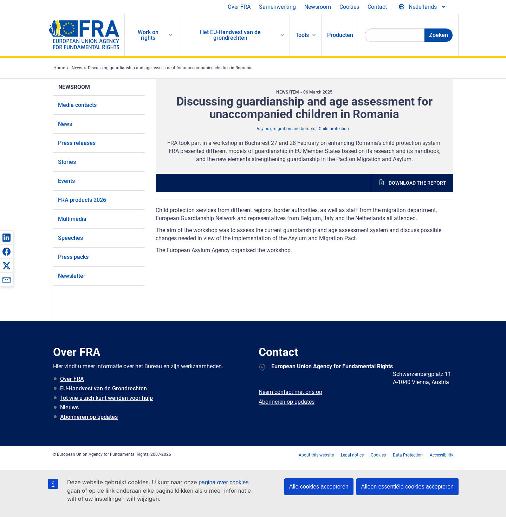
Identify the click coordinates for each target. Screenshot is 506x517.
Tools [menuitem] (302, 35)
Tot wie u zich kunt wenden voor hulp (106, 398)
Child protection (334, 128)
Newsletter (71, 276)
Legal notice (352, 455)
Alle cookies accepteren (319, 487)
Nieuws (69, 407)
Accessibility (441, 455)
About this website (316, 455)
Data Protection (408, 455)
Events (66, 181)
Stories (67, 162)
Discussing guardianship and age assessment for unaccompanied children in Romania (170, 67)
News (77, 67)
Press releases (77, 143)
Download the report (417, 183)
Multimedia (72, 219)
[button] (6, 237)
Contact (377, 7)
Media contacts (77, 105)
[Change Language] (423, 7)
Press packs (73, 257)
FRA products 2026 (82, 200)
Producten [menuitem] (340, 35)
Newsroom (317, 7)
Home (59, 67)
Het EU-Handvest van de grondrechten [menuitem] (230, 35)
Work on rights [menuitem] (148, 35)
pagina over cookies (223, 482)
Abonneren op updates (89, 417)
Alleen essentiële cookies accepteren (407, 487)
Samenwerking (277, 7)
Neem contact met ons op (290, 392)
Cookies (349, 7)
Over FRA (239, 7)
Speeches (70, 238)
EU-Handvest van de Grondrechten (103, 388)
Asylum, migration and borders (286, 128)
